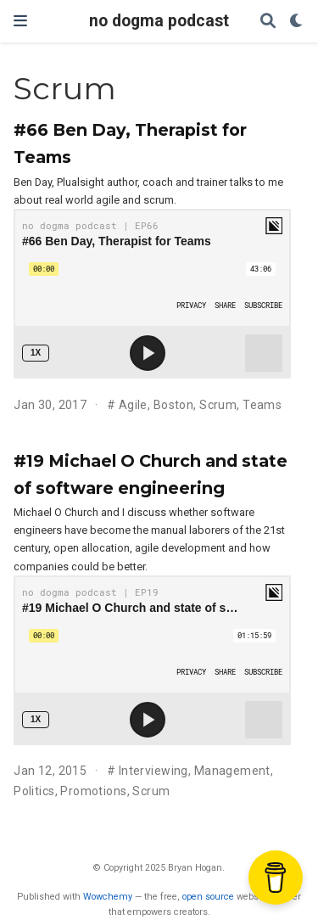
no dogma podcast (159, 21)
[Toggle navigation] (20, 20)
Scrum (218, 405)
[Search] (268, 21)
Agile (133, 405)
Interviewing (153, 770)
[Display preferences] (296, 21)
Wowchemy (107, 896)
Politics (34, 791)
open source (208, 896)
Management (232, 770)
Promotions (93, 791)
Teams (262, 405)
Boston (173, 405)
